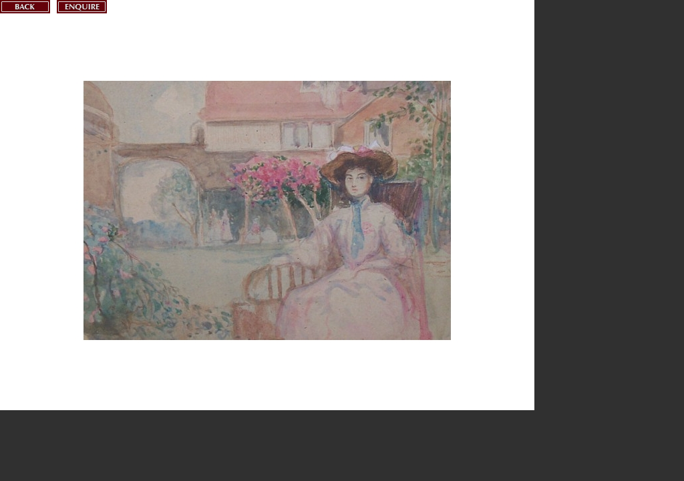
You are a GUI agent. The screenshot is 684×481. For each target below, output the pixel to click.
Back (25, 6)
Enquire (82, 6)
